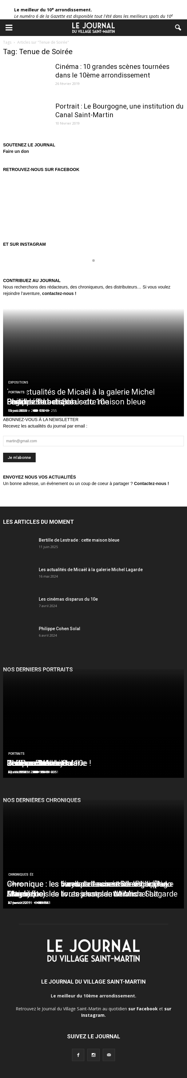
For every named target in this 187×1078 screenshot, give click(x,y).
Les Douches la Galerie (46, 763)
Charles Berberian (38, 401)
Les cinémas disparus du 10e (68, 599)
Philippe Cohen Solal (59, 628)
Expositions (18, 382)
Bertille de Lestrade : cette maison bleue (79, 540)
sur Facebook (143, 1009)
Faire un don (16, 151)
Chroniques (18, 874)
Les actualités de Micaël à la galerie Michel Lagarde (91, 569)
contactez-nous (58, 293)
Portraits (16, 392)
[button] (178, 27)
